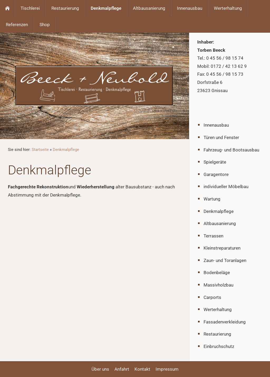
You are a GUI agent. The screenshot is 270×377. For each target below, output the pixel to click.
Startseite (40, 149)
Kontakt (142, 369)
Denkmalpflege (66, 149)
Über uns (100, 369)
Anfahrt (121, 369)
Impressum (167, 369)
